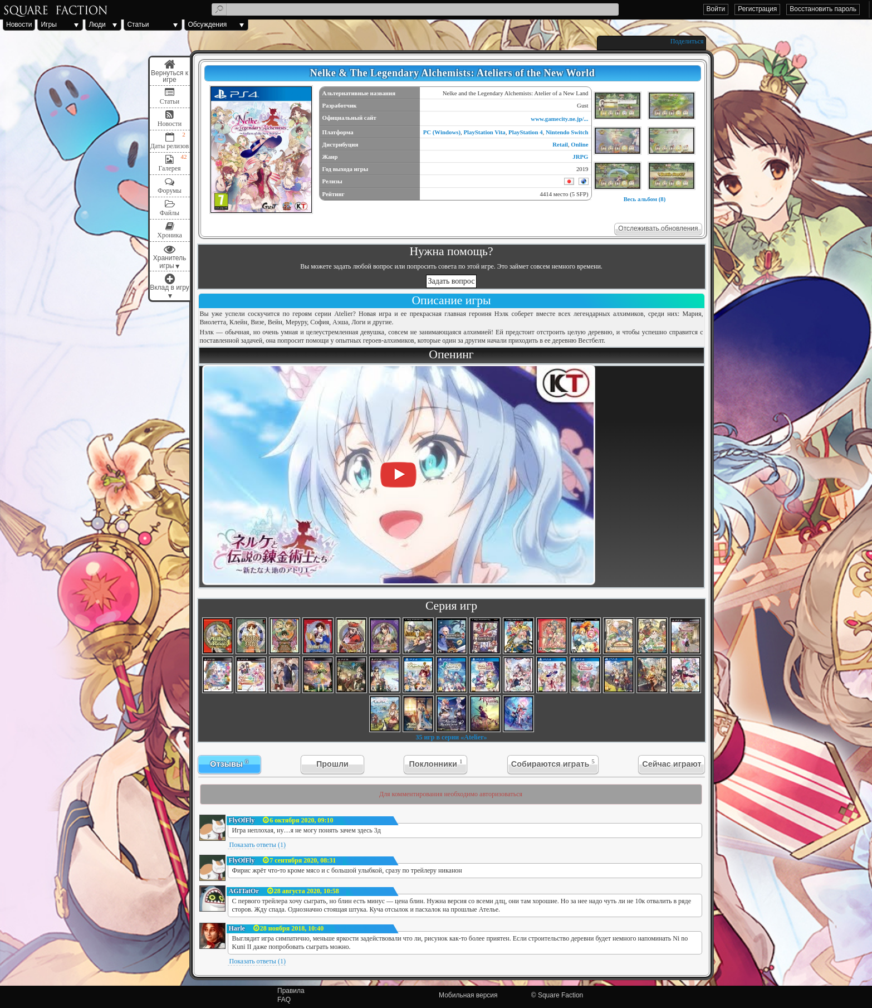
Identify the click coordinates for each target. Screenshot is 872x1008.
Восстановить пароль (823, 9)
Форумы (170, 190)
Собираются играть (553, 763)
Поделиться (687, 41)
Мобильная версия (468, 995)
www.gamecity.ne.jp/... (559, 118)
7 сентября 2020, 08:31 (303, 860)
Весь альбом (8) (645, 199)
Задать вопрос (451, 281)
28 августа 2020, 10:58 (306, 891)
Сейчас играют (671, 763)
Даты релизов (169, 146)
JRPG (580, 156)
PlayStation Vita (484, 132)
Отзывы (229, 763)
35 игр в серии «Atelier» (451, 737)
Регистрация (757, 9)
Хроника (169, 235)
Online (579, 144)
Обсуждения (207, 24)
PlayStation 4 (525, 132)
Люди (97, 24)
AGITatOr (244, 891)
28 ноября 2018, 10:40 (292, 928)
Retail (560, 144)
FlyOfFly (242, 820)
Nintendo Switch (567, 132)
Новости (19, 24)
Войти (716, 9)
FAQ (284, 1000)
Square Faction (560, 995)
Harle (237, 928)
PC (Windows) (442, 132)
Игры (48, 24)
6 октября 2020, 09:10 (301, 820)
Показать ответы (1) (257, 845)
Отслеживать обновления (658, 228)
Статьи (138, 24)
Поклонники (435, 763)
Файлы (169, 213)
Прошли (332, 763)
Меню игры (170, 71)
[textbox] (415, 9)
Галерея (169, 168)
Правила (291, 991)
